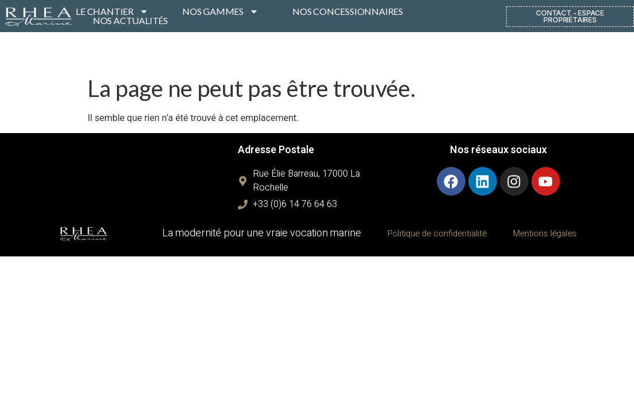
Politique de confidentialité (437, 233)
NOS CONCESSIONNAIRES (347, 11)
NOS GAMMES (220, 11)
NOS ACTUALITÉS (130, 20)
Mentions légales (545, 233)
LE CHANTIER (112, 11)
